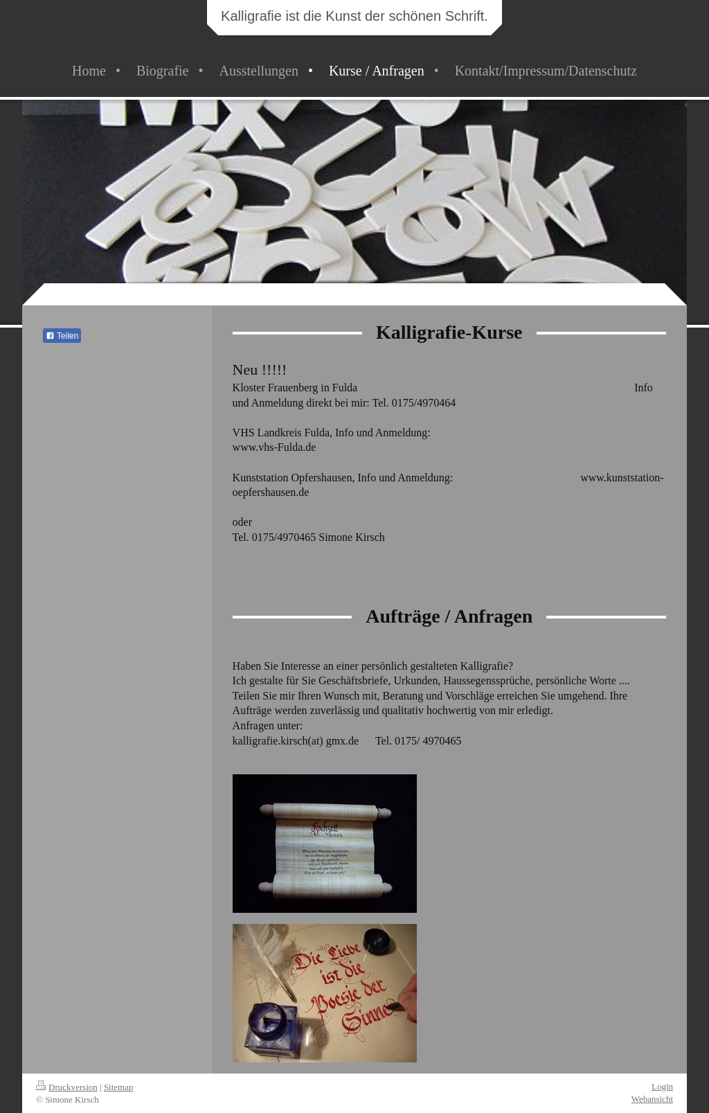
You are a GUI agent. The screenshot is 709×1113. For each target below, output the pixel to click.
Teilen (62, 336)
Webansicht (652, 1099)
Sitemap (119, 1087)
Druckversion (67, 1087)
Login (662, 1086)
